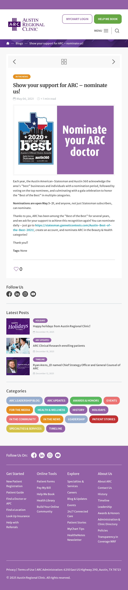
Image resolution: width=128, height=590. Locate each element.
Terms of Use (26, 569)
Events (111, 400)
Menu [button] (98, 30)
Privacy (11, 569)
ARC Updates (42, 340)
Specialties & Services (25, 428)
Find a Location (16, 509)
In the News (22, 76)
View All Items (64, 61)
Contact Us (105, 487)
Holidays (40, 320)
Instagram (25, 294)
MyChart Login (77, 19)
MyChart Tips (75, 528)
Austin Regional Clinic (26, 24)
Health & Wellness (51, 410)
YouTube (33, 294)
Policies (103, 530)
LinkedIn (17, 294)
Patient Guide (15, 492)
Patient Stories (103, 419)
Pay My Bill (44, 487)
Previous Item (14, 61)
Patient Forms (46, 481)
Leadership (76, 419)
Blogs (19, 43)
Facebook (9, 294)
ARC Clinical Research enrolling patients (59, 345)
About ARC (105, 481)
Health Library (46, 500)
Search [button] (117, 31)
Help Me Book (108, 19)
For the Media (19, 410)
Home (7, 43)
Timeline (40, 359)
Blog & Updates (77, 498)
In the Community (22, 419)
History (78, 410)
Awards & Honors (86, 400)
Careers (72, 492)
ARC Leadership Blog (24, 400)
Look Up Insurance (18, 516)
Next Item (113, 61)
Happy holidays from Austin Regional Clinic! (61, 326)
